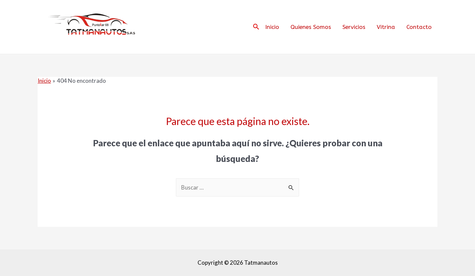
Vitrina (386, 27)
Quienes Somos (310, 27)
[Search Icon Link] (256, 27)
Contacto (419, 27)
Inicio (272, 27)
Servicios (353, 27)
